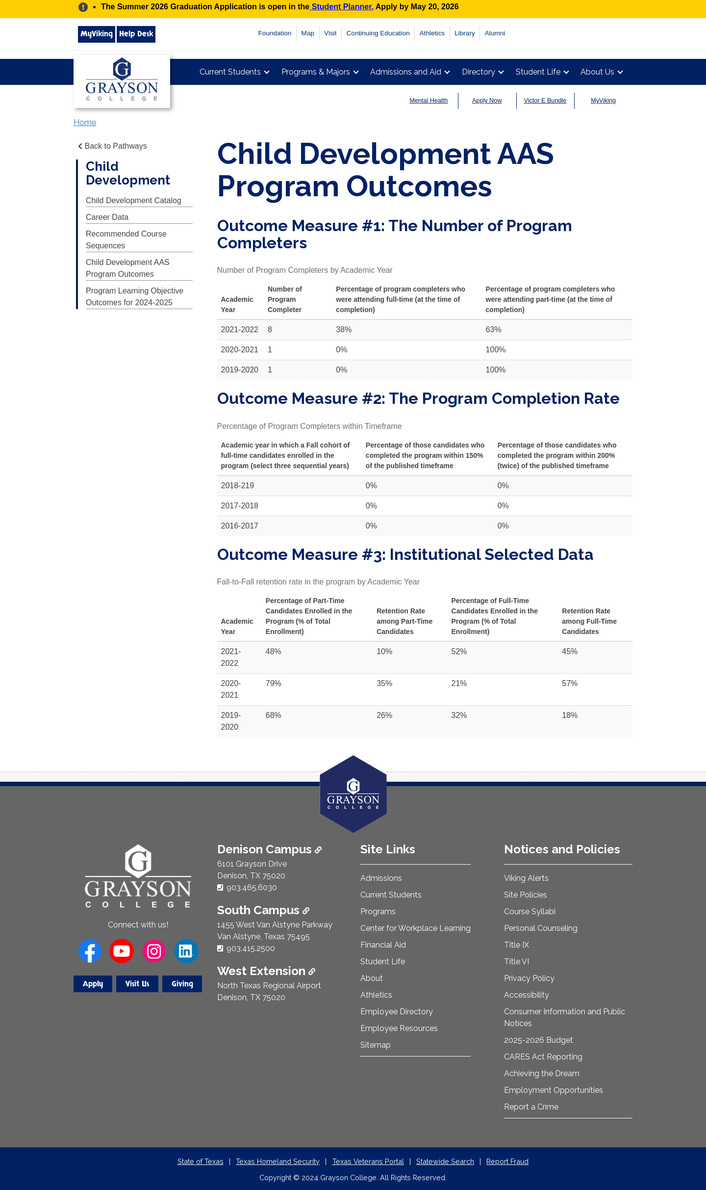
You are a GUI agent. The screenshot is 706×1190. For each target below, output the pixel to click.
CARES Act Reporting (543, 1056)
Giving (182, 983)
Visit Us (137, 983)
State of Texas (200, 1161)
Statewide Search (445, 1161)
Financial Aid (383, 945)
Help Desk (136, 33)
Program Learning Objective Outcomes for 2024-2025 (134, 297)
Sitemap (375, 1045)
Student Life (538, 72)
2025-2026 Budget (538, 1040)
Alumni (495, 33)
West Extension (266, 971)
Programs (378, 911)
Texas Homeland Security (278, 1161)
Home (85, 122)
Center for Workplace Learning (415, 928)
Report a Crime (531, 1106)
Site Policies (525, 894)
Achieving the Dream (542, 1073)
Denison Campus (269, 849)
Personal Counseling (541, 928)
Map (308, 33)
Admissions (381, 878)
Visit (330, 33)
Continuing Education (378, 33)
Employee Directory (396, 1011)
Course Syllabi (529, 911)
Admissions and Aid (405, 72)
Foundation (275, 33)
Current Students (230, 72)
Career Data (107, 217)
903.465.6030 (252, 887)
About (371, 978)
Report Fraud (507, 1161)
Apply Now (487, 101)
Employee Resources (399, 1028)
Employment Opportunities (553, 1090)
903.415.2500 (251, 948)
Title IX (516, 945)
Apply (93, 983)
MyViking (96, 33)
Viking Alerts (526, 878)
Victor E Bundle (545, 101)
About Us (597, 72)
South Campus (263, 910)
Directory (478, 72)
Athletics (432, 33)
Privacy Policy (529, 978)
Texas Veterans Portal (368, 1161)
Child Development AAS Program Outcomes (128, 268)
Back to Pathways (111, 146)
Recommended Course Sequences (126, 240)
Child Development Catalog (133, 200)
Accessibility (526, 995)
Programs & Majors (315, 72)
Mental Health (428, 101)
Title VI (516, 961)
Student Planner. (341, 6)
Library (464, 33)
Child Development (128, 173)
